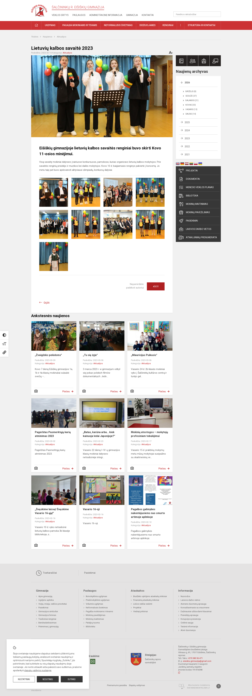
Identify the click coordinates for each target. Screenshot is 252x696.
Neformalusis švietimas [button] (118, 25)
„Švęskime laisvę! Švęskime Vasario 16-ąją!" (52, 511)
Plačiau (66, 391)
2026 (187, 82)
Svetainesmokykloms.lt (198, 688)
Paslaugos (79, 15)
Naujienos (48, 36)
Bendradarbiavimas (47, 622)
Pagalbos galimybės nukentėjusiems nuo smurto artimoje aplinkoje (148, 513)
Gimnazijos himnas (47, 615)
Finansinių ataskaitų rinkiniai (146, 600)
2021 (187, 154)
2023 (187, 138)
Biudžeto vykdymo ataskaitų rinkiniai (150, 596)
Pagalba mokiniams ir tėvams (99, 611)
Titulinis (35, 36)
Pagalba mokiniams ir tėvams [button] (79, 25)
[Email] (92, 661)
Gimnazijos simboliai (48, 611)
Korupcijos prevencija (191, 619)
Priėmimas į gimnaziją (48, 626)
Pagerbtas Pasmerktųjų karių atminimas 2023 (53, 434)
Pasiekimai (188, 221)
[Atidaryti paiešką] (217, 14)
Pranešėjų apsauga (189, 615)
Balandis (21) (191, 100)
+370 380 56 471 (195, 658)
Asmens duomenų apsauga (193, 604)
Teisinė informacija (189, 626)
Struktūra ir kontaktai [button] (201, 25)
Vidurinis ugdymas (94, 604)
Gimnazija (132, 15)
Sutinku (72, 679)
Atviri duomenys (188, 630)
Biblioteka (188, 196)
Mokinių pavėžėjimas (194, 212)
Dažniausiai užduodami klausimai (196, 611)
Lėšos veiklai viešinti (142, 604)
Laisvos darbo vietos (195, 229)
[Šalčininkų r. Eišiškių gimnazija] (39, 9)
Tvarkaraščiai (46, 573)
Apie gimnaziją (45, 596)
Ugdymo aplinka (46, 600)
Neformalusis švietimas (97, 607)
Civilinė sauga (187, 622)
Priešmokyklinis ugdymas (97, 600)
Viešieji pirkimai (140, 611)
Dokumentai (189, 179)
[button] (199, 7)
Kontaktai (148, 15)
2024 (187, 130)
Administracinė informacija (105, 15)
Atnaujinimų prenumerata (198, 237)
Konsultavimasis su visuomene (195, 607)
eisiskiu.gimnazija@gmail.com (197, 661)
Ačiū (155, 286)
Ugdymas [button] (50, 25)
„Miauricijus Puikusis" (144, 355)
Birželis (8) (190, 91)
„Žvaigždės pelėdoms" (48, 355)
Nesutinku (48, 679)
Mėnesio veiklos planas (196, 187)
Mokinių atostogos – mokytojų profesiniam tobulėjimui (149, 434)
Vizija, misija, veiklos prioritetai (52, 604)
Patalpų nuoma (93, 622)
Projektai (188, 171)
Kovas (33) (190, 105)
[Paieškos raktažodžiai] (197, 14)
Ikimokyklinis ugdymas (96, 596)
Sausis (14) (190, 114)
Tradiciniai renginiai (47, 619)
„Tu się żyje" (90, 355)
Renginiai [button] (167, 25)
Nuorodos (185, 596)
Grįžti (47, 302)
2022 (187, 146)
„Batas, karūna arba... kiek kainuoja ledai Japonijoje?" (99, 434)
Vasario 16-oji (91, 509)
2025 (187, 122)
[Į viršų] (218, 686)
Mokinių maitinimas (193, 204)
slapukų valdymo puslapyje (37, 670)
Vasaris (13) (191, 109)
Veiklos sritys (60, 15)
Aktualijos (61, 36)
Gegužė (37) (191, 96)
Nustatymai (24, 679)
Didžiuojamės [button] (148, 25)
